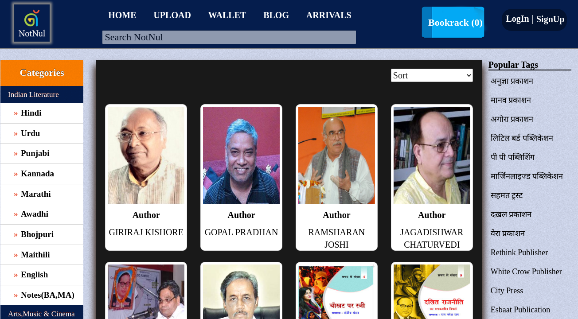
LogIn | (519, 18)
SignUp (549, 19)
